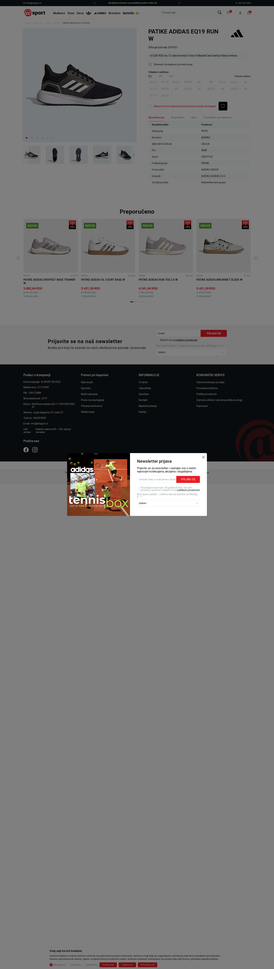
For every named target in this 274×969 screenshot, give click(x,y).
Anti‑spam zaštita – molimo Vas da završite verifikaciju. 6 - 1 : (167, 489)
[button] (203, 450)
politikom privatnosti (188, 483)
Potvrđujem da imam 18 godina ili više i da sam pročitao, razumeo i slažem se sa (170, 482)
